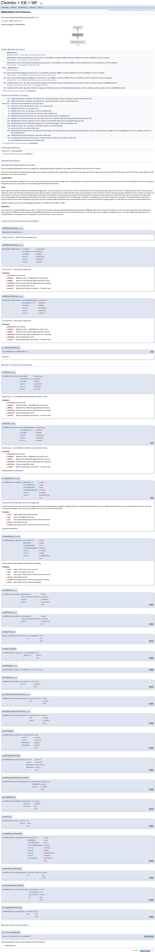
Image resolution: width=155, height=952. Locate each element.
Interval (148, 130)
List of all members (150, 10)
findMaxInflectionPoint (18, 113)
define (9, 73)
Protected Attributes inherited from (17, 154)
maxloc (13, 128)
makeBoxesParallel (17, 130)
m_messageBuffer (16, 151)
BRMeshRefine (11, 53)
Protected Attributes (140, 10)
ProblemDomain (26, 63)
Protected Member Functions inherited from (20, 143)
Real (59, 58)
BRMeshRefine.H (15, 21)
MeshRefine (32, 91)
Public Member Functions (114, 10)
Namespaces (23, 8)
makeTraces (15, 106)
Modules (13, 7)
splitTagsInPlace (16, 121)
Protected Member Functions (128, 10)
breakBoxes (14, 126)
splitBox (13, 98)
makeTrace (14, 103)
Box (22, 58)
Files (40, 8)
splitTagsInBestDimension (19, 123)
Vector (40, 58)
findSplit (13, 108)
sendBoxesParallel (16, 135)
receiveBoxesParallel (17, 138)
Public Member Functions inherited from (19, 91)
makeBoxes (10, 83)
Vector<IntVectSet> (132, 172)
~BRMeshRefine (12, 68)
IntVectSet (37, 83)
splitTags (14, 118)
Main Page (5, 7)
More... (38, 17)
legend (77, 45)
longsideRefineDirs (17, 140)
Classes (33, 8)
